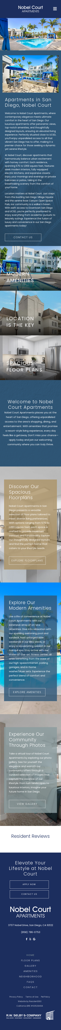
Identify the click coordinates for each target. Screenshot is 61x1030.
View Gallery (27, 804)
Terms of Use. (32, 997)
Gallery (30, 966)
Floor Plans (30, 961)
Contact (30, 987)
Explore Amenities (27, 692)
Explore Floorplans (27, 561)
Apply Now (29, 884)
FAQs (30, 982)
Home (30, 955)
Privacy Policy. (16, 997)
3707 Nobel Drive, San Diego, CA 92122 (30, 925)
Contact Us (23, 237)
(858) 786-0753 (30, 932)
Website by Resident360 (29, 1001)
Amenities (30, 971)
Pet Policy (45, 997)
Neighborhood (30, 977)
